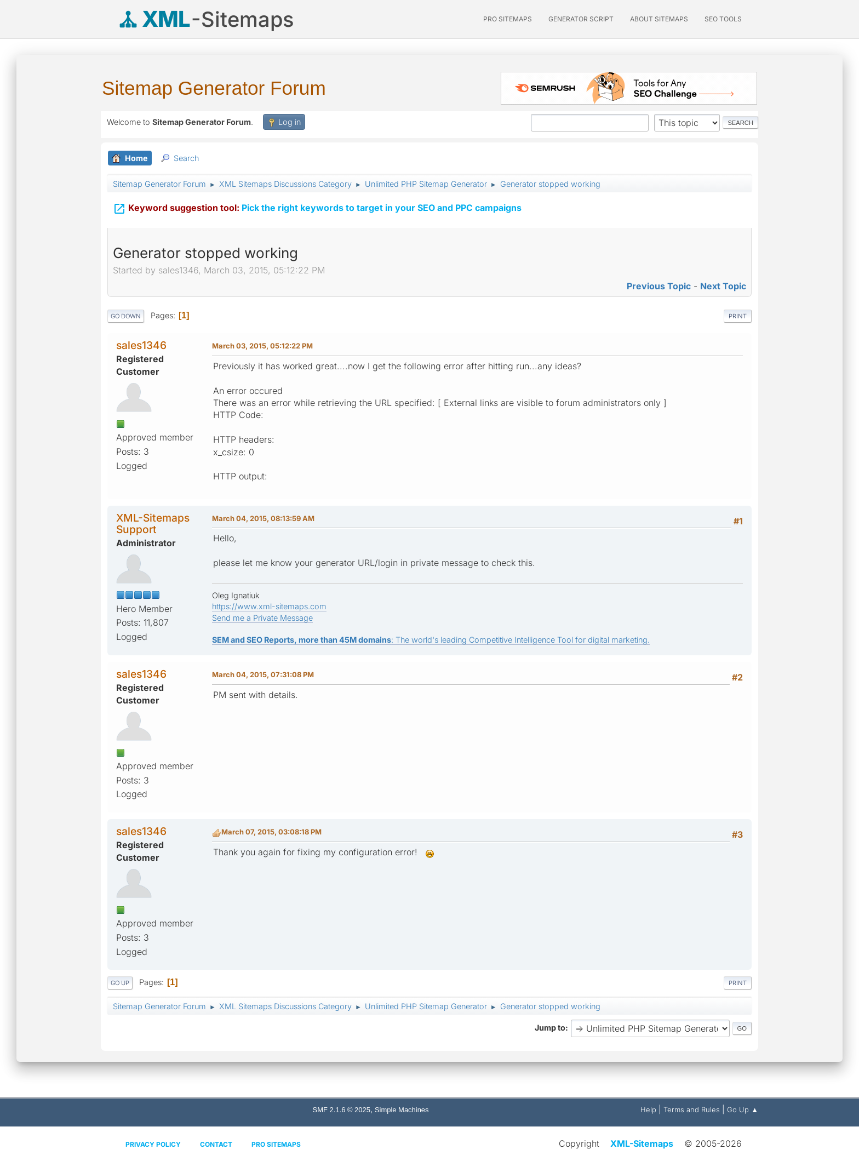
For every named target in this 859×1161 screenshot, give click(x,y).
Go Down (126, 316)
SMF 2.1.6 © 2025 (341, 1110)
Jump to (550, 1027)
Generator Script (581, 19)
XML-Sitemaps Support (153, 523)
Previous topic (659, 286)
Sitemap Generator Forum (214, 88)
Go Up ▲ (742, 1109)
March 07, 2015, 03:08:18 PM (271, 831)
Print (738, 316)
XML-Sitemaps (641, 1143)
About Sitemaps (659, 19)
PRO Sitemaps (507, 19)
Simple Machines (402, 1110)
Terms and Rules (691, 1109)
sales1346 (141, 345)
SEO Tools (723, 19)
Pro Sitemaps (276, 1144)
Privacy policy (153, 1144)
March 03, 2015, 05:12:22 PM (262, 345)
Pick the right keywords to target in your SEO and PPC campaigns (317, 203)
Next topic (723, 286)
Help (648, 1109)
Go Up (120, 983)
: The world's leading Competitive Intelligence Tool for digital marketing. (431, 639)
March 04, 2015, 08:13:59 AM (263, 518)
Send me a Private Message (262, 617)
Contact (216, 1144)
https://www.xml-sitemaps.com (269, 606)
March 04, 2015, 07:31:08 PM (263, 674)
